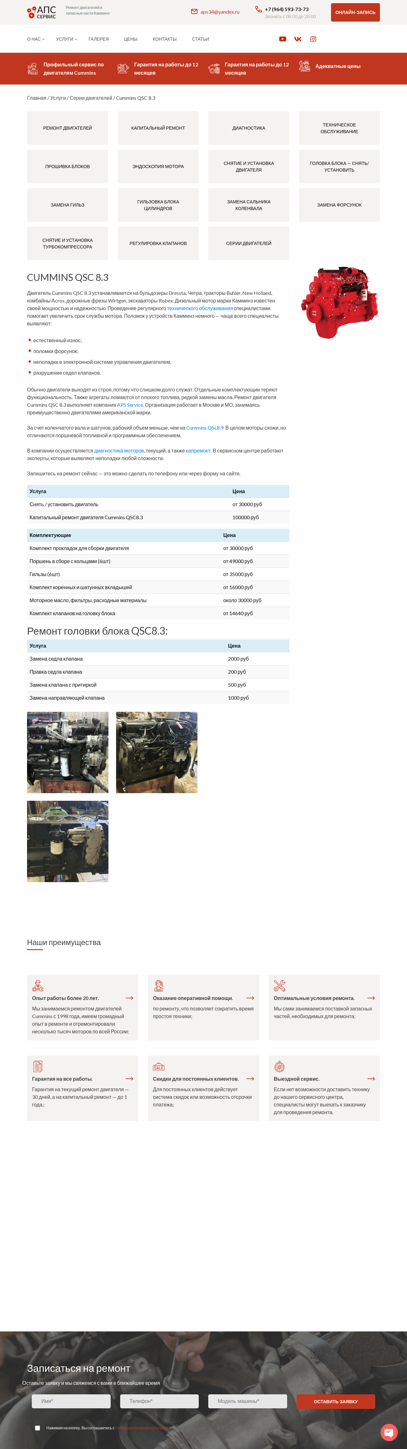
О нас (34, 39)
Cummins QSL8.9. (205, 428)
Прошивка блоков (67, 166)
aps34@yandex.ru (214, 11)
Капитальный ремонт (158, 128)
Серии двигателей (248, 243)
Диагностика (248, 128)
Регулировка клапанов (158, 243)
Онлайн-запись (355, 12)
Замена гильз (68, 204)
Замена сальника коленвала (249, 205)
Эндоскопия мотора (158, 166)
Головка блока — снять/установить (339, 166)
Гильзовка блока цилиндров (158, 205)
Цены (130, 39)
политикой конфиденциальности (143, 1427)
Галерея (98, 39)
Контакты (165, 39)
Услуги (64, 39)
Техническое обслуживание (339, 128)
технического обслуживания (200, 308)
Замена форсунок (339, 204)
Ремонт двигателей (67, 128)
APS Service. (130, 405)
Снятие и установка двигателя (249, 166)
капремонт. (199, 450)
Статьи (200, 39)
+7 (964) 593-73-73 (281, 9)
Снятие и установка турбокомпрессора (67, 243)
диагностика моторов (119, 450)
